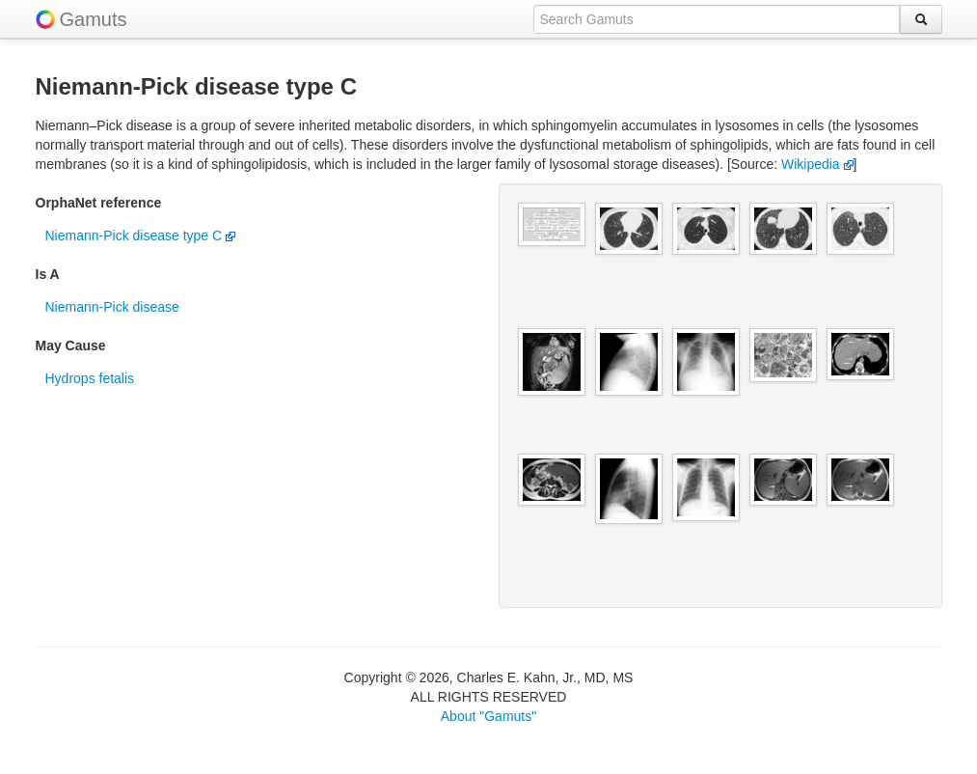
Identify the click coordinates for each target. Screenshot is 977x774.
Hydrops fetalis (90, 378)
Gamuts (93, 19)
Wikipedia (817, 164)
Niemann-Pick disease (112, 307)
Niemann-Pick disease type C (140, 235)
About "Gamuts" (488, 716)
